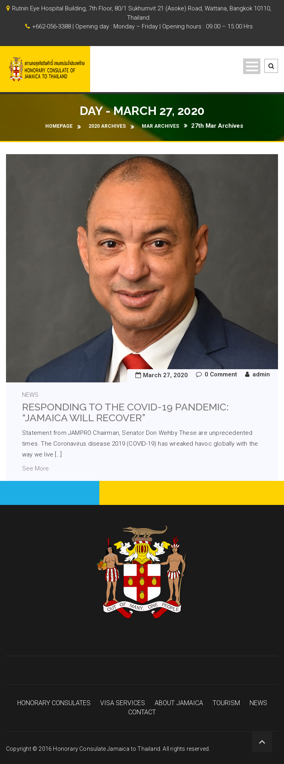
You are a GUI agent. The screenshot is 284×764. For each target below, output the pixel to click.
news (30, 394)
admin (261, 374)
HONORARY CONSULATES (54, 703)
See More (35, 468)
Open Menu (251, 66)
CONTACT (142, 712)
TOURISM (226, 703)
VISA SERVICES (122, 703)
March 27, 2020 (165, 375)
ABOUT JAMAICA (179, 703)
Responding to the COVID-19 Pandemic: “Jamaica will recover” (125, 412)
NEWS (258, 703)
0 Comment (221, 374)
